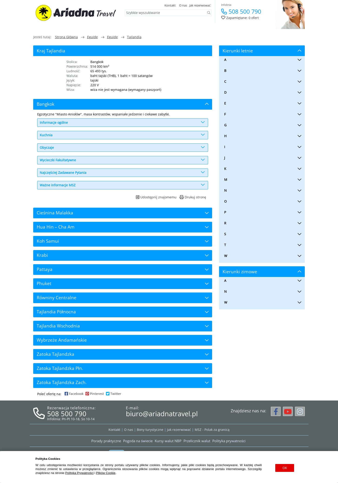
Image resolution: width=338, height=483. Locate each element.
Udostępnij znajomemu (156, 197)
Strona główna (66, 37)
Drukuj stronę (193, 197)
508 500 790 (241, 11)
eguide (92, 37)
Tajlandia (134, 37)
